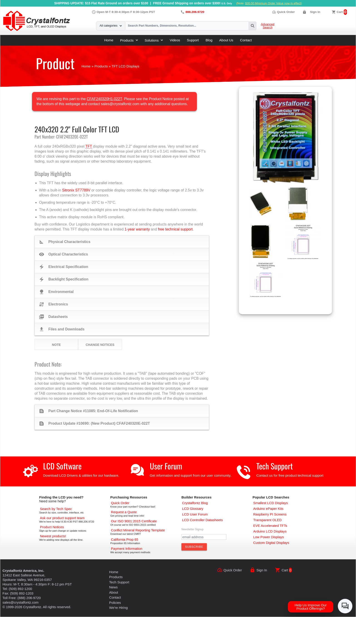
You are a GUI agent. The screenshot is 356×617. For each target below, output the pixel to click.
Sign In (315, 12)
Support (193, 40)
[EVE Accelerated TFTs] (270, 526)
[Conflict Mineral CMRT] (138, 530)
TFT (88, 146)
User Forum (166, 466)
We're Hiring (118, 608)
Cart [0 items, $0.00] (340, 12)
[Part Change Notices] (52, 527)
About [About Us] (113, 592)
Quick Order (283, 12)
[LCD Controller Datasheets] (202, 520)
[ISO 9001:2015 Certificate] (134, 521)
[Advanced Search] (56, 509)
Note (56, 345)
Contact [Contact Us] (115, 597)
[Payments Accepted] (126, 548)
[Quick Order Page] (120, 503)
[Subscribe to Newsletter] (194, 546)
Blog (209, 40)
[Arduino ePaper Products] (268, 508)
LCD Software (62, 466)
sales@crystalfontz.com (20, 602)
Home (108, 40)
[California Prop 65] (124, 539)
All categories (111, 25)
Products (129, 40)
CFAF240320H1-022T (104, 99)
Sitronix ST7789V (76, 190)
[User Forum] (195, 514)
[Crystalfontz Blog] (195, 503)
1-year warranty (137, 229)
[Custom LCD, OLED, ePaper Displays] (271, 543)
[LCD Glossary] (192, 508)
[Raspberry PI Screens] (270, 514)
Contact (246, 40)
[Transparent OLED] (267, 520)
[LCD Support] (62, 518)
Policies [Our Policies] (115, 603)
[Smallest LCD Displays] (270, 503)
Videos (175, 40)
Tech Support (274, 466)
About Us (226, 40)
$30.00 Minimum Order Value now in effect (273, 3)
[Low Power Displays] (268, 537)
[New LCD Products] (53, 536)
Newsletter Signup (192, 529)
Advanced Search (267, 26)
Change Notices (100, 345)
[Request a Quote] (124, 512)
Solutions (154, 40)
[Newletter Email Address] (203, 537)
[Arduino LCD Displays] (270, 531)
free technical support (175, 229)
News (113, 587)
